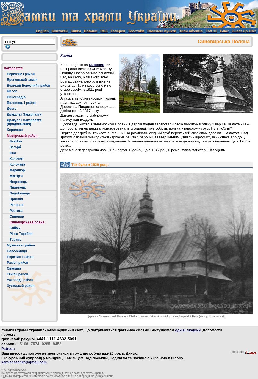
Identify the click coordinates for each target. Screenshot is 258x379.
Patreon (8, 349)
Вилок (12, 91)
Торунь (15, 239)
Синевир (17, 216)
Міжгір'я (16, 176)
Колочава (17, 164)
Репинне (16, 205)
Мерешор (17, 170)
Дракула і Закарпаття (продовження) (24, 122)
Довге (11, 109)
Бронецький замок (22, 80)
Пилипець (18, 188)
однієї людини (188, 330)
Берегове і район (21, 74)
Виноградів (16, 97)
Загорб (15, 147)
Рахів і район (17, 263)
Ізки (13, 153)
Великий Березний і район (28, 85)
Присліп (16, 199)
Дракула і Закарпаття (24, 114)
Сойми (15, 228)
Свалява (14, 268)
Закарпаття (13, 68)
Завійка (16, 141)
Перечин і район (20, 257)
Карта (66, 55)
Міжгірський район (22, 136)
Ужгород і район (20, 280)
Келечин (16, 159)
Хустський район (21, 286)
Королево (15, 130)
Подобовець (20, 193)
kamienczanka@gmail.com (24, 362)
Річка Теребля (21, 234)
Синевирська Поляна (27, 222)
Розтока (16, 211)
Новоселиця (17, 251)
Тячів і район (17, 274)
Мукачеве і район (21, 245)
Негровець (18, 182)
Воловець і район (21, 103)
